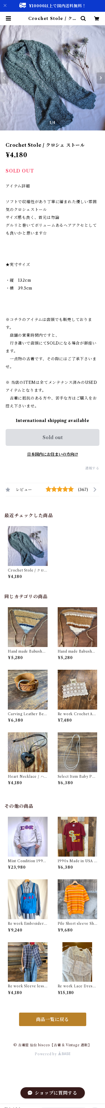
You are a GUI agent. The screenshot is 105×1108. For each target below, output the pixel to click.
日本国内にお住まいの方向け (52, 454)
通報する (92, 468)
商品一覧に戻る (52, 1019)
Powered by (52, 1054)
